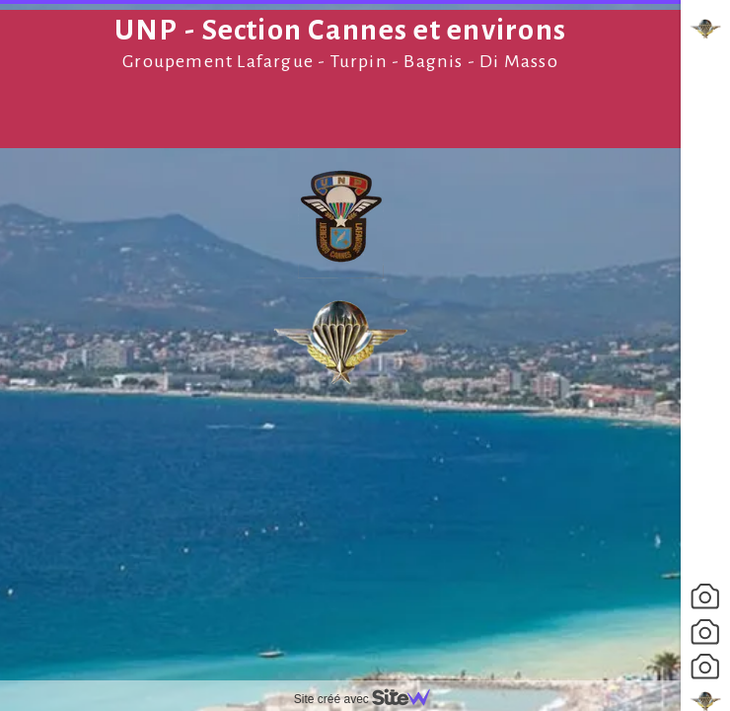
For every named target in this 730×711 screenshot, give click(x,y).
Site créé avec (370, 699)
